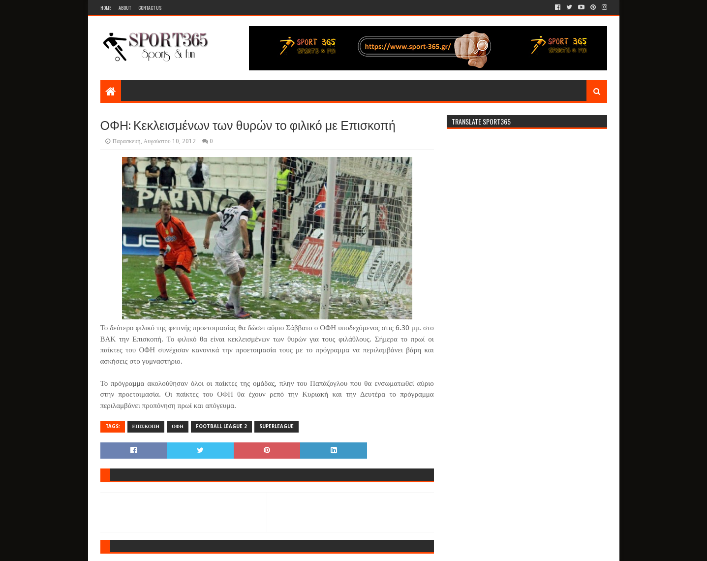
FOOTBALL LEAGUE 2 (221, 426)
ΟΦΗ (178, 426)
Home (105, 7)
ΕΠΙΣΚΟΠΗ (146, 426)
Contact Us (149, 7)
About (125, 7)
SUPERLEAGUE (276, 426)
